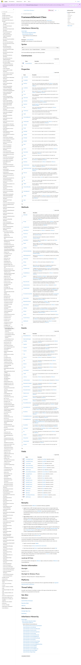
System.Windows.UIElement (27, 34)
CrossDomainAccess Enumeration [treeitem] (7, 256)
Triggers (24, 183)
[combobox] (7, 12)
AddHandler (25, 214)
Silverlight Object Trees (25, 611)
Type (37, 261)
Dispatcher (25, 104)
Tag (24, 180)
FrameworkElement (28, 63)
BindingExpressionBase (44, 309)
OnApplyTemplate (26, 288)
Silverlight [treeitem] (4, 13)
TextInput (24, 434)
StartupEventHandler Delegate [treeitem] (9, 425)
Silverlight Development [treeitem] (6, 15)
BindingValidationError (27, 335)
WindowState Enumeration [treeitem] (8, 482)
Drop (24, 354)
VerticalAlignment (26, 191)
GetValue (24, 265)
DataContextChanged (27, 338)
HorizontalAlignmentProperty (31, 471)
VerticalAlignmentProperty (30, 494)
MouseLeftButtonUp (26, 407)
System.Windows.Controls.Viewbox (30, 647)
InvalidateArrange (26, 268)
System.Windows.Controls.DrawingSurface (31, 631)
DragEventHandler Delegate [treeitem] (8, 279)
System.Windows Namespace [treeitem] (9, 232)
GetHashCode (25, 258)
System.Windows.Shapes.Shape (29, 651)
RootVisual (30, 519)
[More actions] (59, 10)
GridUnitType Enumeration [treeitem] (8, 345)
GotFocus (25, 357)
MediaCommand (26, 393)
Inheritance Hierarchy (71, 12)
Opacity (24, 148)
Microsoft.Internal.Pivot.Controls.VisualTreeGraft (32, 625)
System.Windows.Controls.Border (29, 627)
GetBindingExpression (27, 255)
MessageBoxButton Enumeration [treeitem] (7, 376)
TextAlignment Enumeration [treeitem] (8, 442)
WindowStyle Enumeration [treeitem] (8, 484)
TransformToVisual (26, 317)
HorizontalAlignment (26, 117)
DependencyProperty (40, 528)
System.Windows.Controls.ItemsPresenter (31, 634)
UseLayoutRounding (26, 186)
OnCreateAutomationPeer (27, 293)
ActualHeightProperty (29, 459)
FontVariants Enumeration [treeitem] (8, 322)
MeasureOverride (36, 278)
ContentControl (38, 545)
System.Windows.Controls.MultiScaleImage (31, 638)
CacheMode (25, 87)
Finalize (24, 243)
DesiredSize (25, 100)
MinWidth (25, 141)
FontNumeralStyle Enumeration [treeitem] (9, 314)
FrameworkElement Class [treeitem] (9, 328)
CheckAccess (25, 233)
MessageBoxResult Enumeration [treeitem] (7, 379)
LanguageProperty (29, 473)
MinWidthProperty (29, 486)
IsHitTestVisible (26, 121)
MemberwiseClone (26, 284)
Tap (23, 431)
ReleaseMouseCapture (27, 301)
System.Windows (30, 39)
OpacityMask (25, 152)
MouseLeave (25, 399)
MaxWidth (25, 134)
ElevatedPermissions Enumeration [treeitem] (7, 285)
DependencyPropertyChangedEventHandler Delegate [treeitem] (9, 274)
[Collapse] (13, 9)
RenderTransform (26, 165)
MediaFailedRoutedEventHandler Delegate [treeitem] (9, 372)
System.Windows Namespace (29, 10)
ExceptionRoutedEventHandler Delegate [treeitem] (9, 292)
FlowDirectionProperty (29, 467)
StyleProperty (28, 490)
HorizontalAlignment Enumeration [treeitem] (7, 349)
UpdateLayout (25, 320)
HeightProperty (28, 469)
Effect (24, 107)
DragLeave (25, 347)
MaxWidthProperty (29, 482)
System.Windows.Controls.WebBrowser (30, 648)
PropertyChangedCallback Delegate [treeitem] (8, 391)
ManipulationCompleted (27, 383)
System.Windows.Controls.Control (29, 630)
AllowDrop (25, 83)
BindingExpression (41, 255)
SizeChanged (25, 428)
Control (39, 535)
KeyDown (25, 363)
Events (69, 19)
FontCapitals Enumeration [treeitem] (8, 302)
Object (46, 240)
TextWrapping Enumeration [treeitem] (8, 448)
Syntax (69, 13)
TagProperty (28, 492)
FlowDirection (25, 110)
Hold (24, 360)
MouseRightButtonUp (27, 419)
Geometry (39, 91)
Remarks (69, 22)
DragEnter (25, 344)
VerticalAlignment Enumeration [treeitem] (9, 459)
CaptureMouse (25, 230)
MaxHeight (25, 131)
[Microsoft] (2, 1)
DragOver (25, 350)
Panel (36, 535)
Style (24, 177)
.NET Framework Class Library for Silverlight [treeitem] (8, 23)
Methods (69, 18)
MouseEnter (25, 396)
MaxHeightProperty (29, 480)
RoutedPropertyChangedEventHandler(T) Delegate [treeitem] (9, 410)
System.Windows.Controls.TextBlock (30, 645)
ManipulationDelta (26, 386)
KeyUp (24, 367)
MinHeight (25, 137)
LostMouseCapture (26, 380)
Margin (24, 128)
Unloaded (25, 444)
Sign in (78, 1)
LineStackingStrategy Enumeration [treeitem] (7, 366)
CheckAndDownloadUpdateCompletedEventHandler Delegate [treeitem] (9, 250)
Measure (24, 276)
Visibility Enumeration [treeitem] (7, 461)
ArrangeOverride (26, 227)
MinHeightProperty (29, 484)
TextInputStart (25, 437)
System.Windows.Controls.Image (29, 633)
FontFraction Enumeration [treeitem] (8, 309)
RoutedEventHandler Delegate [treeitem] (9, 404)
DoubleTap (25, 341)
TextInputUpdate (26, 441)
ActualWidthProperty (29, 461)
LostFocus (25, 376)
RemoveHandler (26, 304)
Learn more (49, 20)
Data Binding (23, 613)
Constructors (70, 15)
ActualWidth (25, 80)
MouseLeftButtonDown (27, 402)
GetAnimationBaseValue (27, 251)
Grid (56, 548)
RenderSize (25, 161)
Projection (25, 158)
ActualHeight (25, 76)
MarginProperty (28, 478)
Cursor (24, 94)
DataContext (25, 97)
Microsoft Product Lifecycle (32, 4)
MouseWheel (25, 424)
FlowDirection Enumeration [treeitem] (8, 300)
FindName (25, 247)
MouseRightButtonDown (27, 416)
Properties (69, 16)
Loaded (24, 373)
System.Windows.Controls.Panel (29, 639)
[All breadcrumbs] (22, 10)
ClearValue (25, 236)
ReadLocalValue (26, 298)
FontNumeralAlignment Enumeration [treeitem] (8, 312)
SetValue (24, 311)
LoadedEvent (28, 475)
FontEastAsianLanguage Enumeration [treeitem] (8, 304)
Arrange (24, 221)
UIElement (51, 83)
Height (24, 113)
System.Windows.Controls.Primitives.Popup (31, 641)
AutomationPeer (56, 293)
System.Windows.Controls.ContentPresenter (31, 628)
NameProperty (28, 488)
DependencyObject (35, 105)
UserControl (43, 545)
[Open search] (76, 1)
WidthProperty (28, 496)
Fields (69, 21)
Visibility (24, 195)
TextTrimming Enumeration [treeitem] (8, 447)
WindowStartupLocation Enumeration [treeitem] (8, 480)
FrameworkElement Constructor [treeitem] (8, 330)
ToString (24, 314)
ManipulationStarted (26, 389)
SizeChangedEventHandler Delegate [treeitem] (8, 422)
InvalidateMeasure (26, 272)
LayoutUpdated (26, 370)
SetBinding (25, 307)
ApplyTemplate (54, 289)
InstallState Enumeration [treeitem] (8, 362)
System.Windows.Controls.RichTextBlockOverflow (32, 644)
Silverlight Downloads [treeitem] (6, 18)
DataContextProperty (29, 465)
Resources (25, 172)
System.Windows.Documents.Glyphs (30, 650)
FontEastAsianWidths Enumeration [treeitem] (7, 307)
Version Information (71, 23)
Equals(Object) (25, 240)
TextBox (36, 543)
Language (25, 124)
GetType (24, 261)
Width (24, 200)
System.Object (24, 31)
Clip (24, 91)
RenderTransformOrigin (27, 168)
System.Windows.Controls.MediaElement (31, 636)
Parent (24, 155)
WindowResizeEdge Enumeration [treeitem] (7, 476)
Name (24, 144)
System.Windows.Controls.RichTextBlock (31, 642)
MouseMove (25, 411)
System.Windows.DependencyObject (29, 32)
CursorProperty (28, 463)
